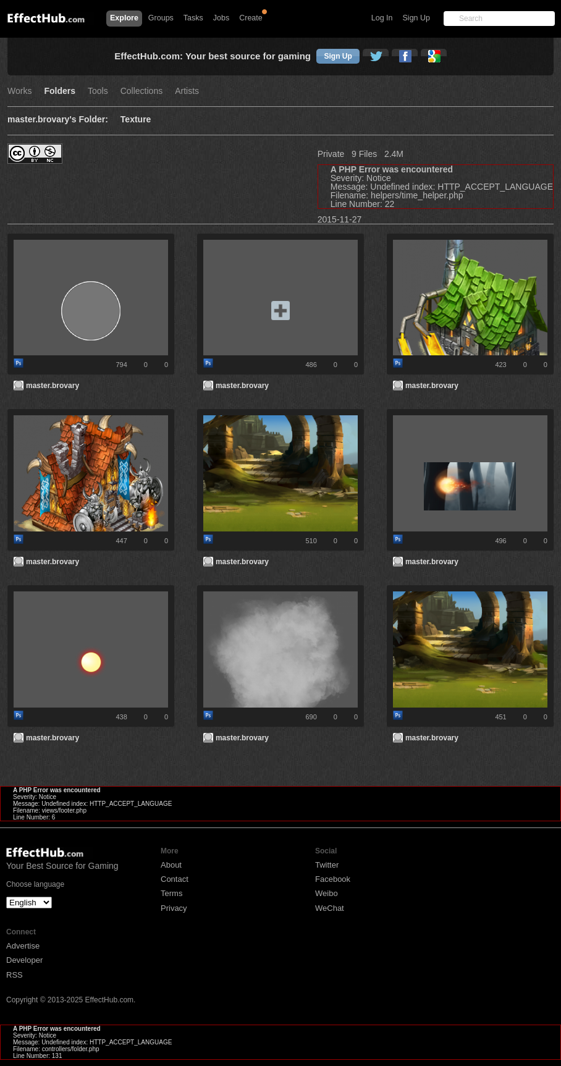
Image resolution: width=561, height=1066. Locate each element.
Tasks (193, 18)
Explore (124, 18)
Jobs (221, 18)
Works (19, 91)
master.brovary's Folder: (57, 119)
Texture (135, 119)
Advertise (23, 945)
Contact (174, 879)
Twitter (327, 864)
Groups (161, 18)
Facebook (332, 879)
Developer (24, 960)
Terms (171, 893)
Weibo (326, 893)
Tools (98, 91)
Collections (141, 91)
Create (251, 18)
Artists (187, 91)
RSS (14, 974)
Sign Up (416, 18)
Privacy (174, 908)
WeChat (329, 908)
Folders (59, 91)
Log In (382, 18)
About (171, 864)
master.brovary (52, 385)
